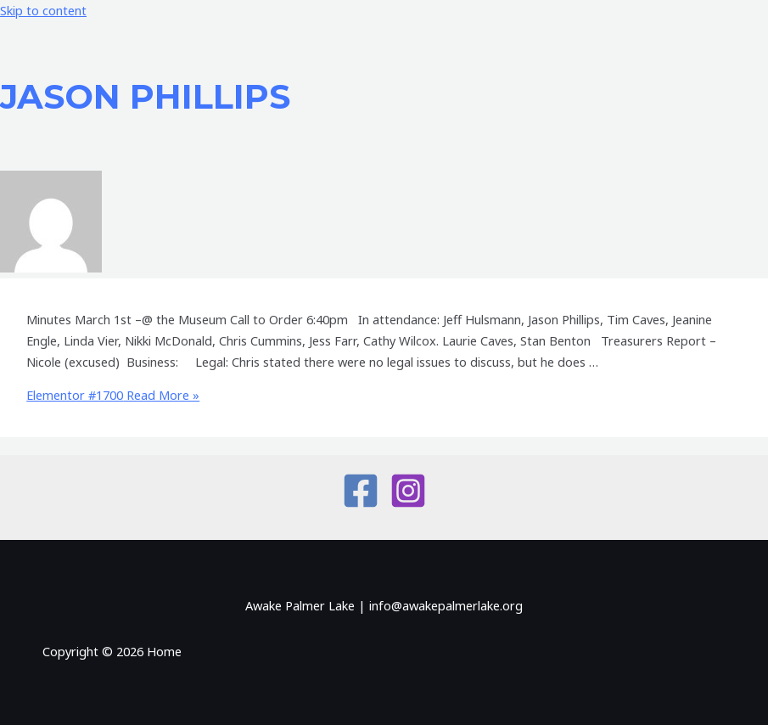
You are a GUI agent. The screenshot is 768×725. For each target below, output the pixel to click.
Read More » (112, 394)
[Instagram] (408, 504)
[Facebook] (360, 504)
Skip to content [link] (43, 10)
